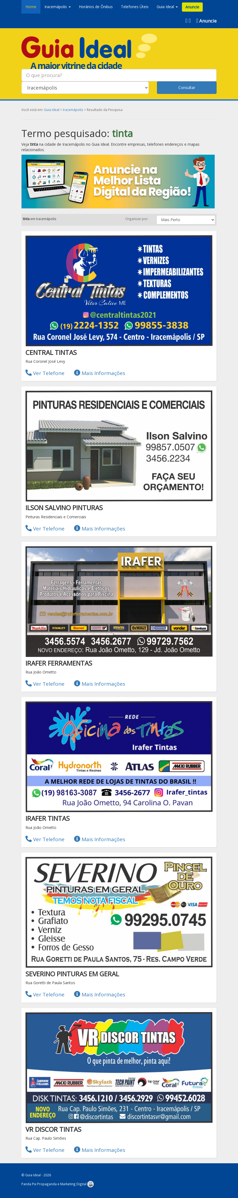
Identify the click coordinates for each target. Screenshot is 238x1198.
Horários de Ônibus (96, 6)
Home (30, 6)
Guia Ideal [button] (167, 6)
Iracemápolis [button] (57, 6)
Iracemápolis (73, 109)
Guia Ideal (51, 109)
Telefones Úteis (135, 6)
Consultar (186, 87)
